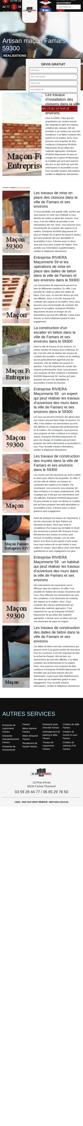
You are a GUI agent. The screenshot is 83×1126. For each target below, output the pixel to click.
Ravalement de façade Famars (30, 745)
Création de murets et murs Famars (70, 735)
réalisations (14, 55)
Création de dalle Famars (71, 726)
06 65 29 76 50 (55, 792)
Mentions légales (58, 802)
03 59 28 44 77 (27, 792)
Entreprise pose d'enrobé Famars (51, 726)
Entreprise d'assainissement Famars (10, 739)
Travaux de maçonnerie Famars (48, 745)
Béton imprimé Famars (30, 730)
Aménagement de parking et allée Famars (51, 735)
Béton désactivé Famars (30, 737)
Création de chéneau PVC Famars (69, 745)
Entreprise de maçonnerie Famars (8, 728)
